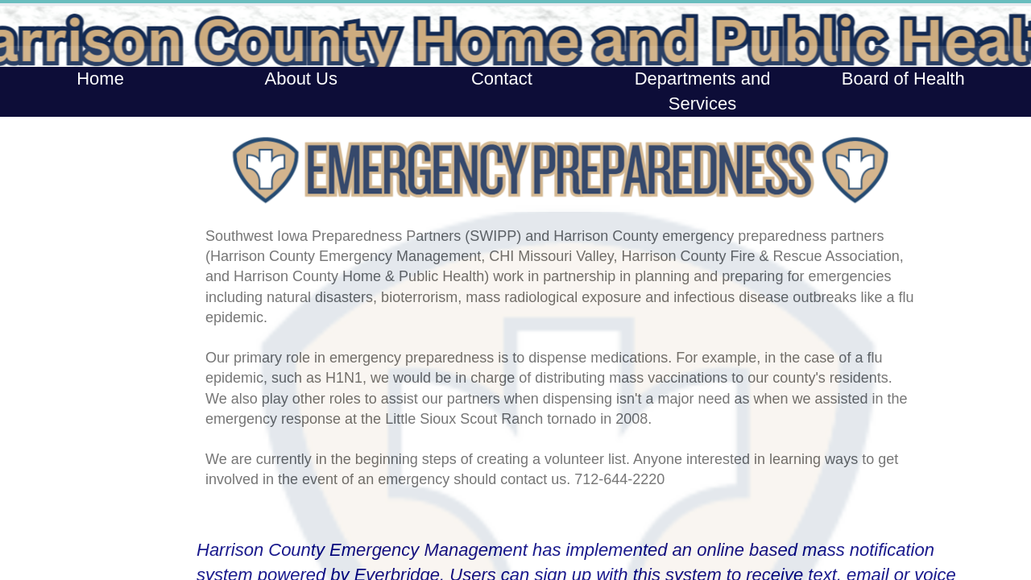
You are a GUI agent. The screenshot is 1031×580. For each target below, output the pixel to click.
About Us (300, 78)
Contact (501, 78)
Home (100, 78)
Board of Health (903, 78)
